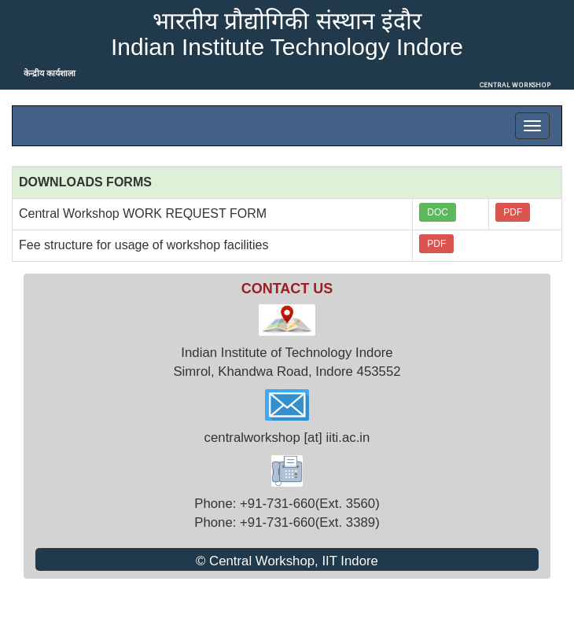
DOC (437, 212)
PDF (512, 212)
